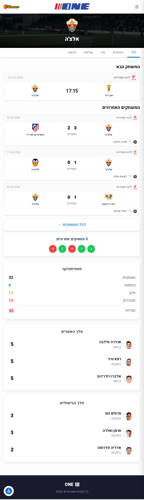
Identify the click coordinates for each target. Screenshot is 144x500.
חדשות (72, 52)
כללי (133, 53)
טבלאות (88, 52)
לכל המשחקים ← (72, 225)
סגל (103, 52)
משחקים (118, 52)
